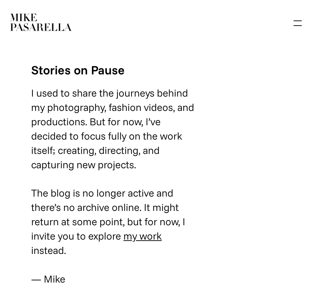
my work (142, 235)
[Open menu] (298, 23)
